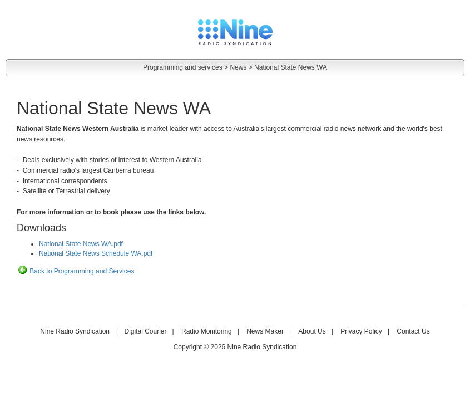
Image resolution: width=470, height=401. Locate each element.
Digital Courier (146, 331)
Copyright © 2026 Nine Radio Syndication (235, 347)
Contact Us (413, 331)
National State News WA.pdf (81, 244)
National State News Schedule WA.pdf (95, 253)
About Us (311, 331)
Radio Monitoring (206, 331)
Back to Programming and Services (75, 271)
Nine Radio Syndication (75, 331)
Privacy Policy (361, 331)
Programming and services (182, 67)
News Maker (265, 331)
